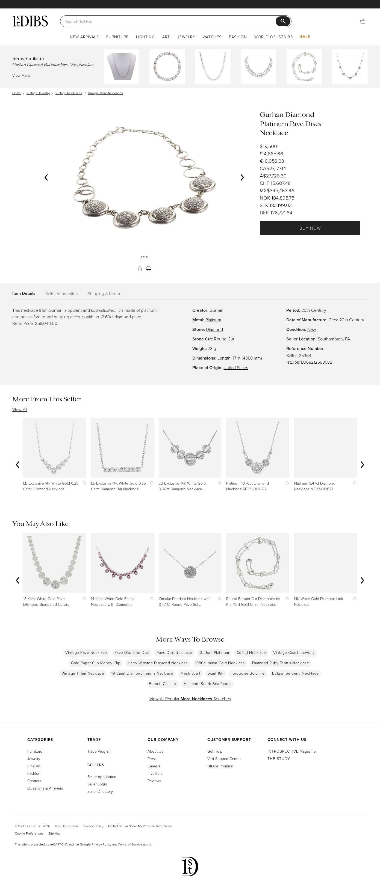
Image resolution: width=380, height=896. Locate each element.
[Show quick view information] (83, 483)
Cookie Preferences (29, 833)
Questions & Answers (45, 788)
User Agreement (66, 826)
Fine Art (33, 766)
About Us (155, 751)
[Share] (139, 268)
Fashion (238, 36)
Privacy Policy (93, 826)
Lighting (145, 36)
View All (19, 410)
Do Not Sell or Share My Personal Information (140, 826)
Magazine (291, 751)
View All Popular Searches (190, 699)
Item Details (24, 293)
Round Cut (224, 339)
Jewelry (186, 36)
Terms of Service (130, 844)
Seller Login (97, 784)
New (311, 329)
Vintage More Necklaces (105, 93)
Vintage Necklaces (68, 93)
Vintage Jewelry (38, 93)
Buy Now (310, 228)
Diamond (214, 329)
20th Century (313, 310)
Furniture (117, 36)
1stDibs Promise (220, 766)
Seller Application (101, 776)
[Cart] (362, 21)
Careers (154, 766)
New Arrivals (84, 36)
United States (235, 367)
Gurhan (216, 310)
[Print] (148, 268)
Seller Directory (100, 791)
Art (166, 36)
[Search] (170, 21)
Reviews (154, 780)
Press (152, 758)
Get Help (214, 751)
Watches (212, 36)
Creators (34, 780)
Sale (305, 36)
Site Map (54, 833)
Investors (155, 773)
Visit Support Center (224, 758)
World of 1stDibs (273, 36)
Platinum (213, 320)
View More (21, 75)
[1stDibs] (30, 21)
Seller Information (61, 293)
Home (16, 93)
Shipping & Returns (105, 293)
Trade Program (99, 751)
